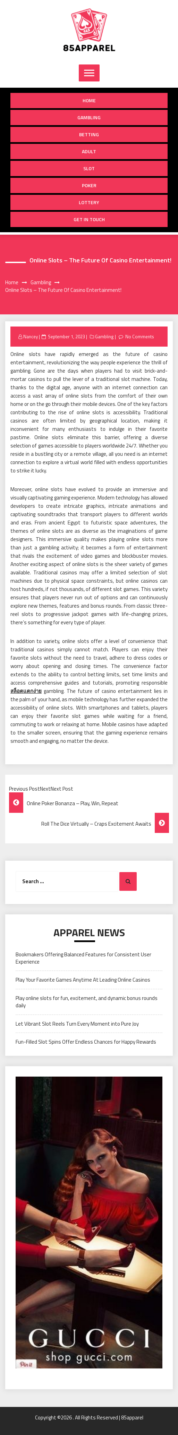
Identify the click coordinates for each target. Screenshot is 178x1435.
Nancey (30, 336)
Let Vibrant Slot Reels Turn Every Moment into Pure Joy (77, 1024)
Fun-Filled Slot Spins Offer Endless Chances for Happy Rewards (86, 1042)
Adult (89, 151)
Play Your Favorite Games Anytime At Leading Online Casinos (83, 980)
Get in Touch (89, 219)
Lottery (89, 202)
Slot (89, 168)
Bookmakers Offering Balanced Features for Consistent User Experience (83, 958)
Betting (89, 134)
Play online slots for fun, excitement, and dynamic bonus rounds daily (87, 1001)
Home (89, 100)
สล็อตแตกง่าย (26, 691)
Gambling (89, 117)
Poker (89, 185)
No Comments (139, 336)
